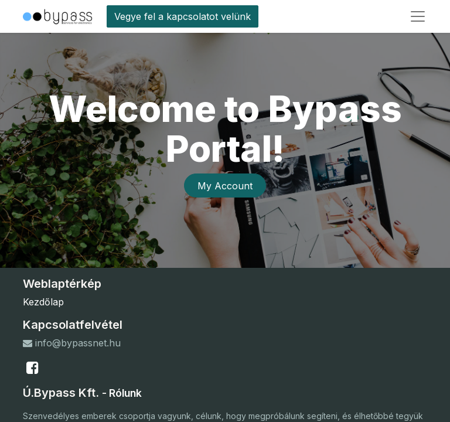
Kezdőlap (43, 302)
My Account (225, 186)
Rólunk (125, 393)
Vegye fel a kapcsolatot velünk (182, 16)
